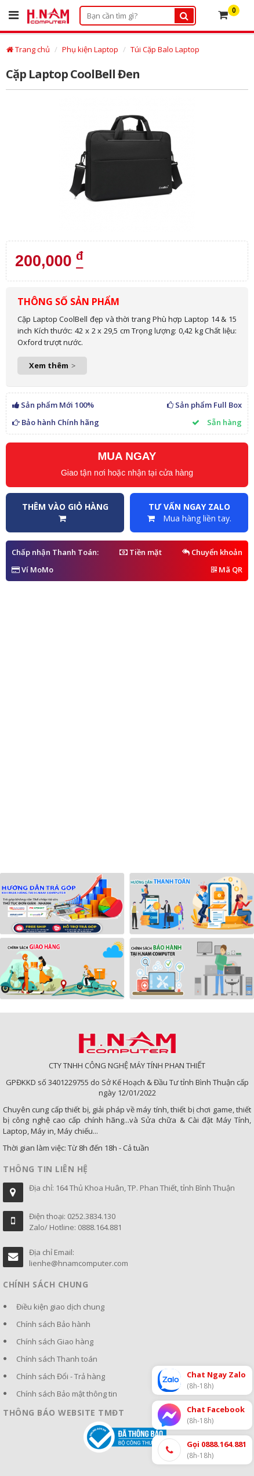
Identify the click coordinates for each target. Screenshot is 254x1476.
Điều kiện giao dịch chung (60, 1306)
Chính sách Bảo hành (53, 1324)
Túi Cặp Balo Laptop (164, 49)
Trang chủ (28, 49)
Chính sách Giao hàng (54, 1341)
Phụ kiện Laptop (90, 49)
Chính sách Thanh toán (56, 1359)
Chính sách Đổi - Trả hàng (60, 1376)
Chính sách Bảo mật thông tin (66, 1393)
